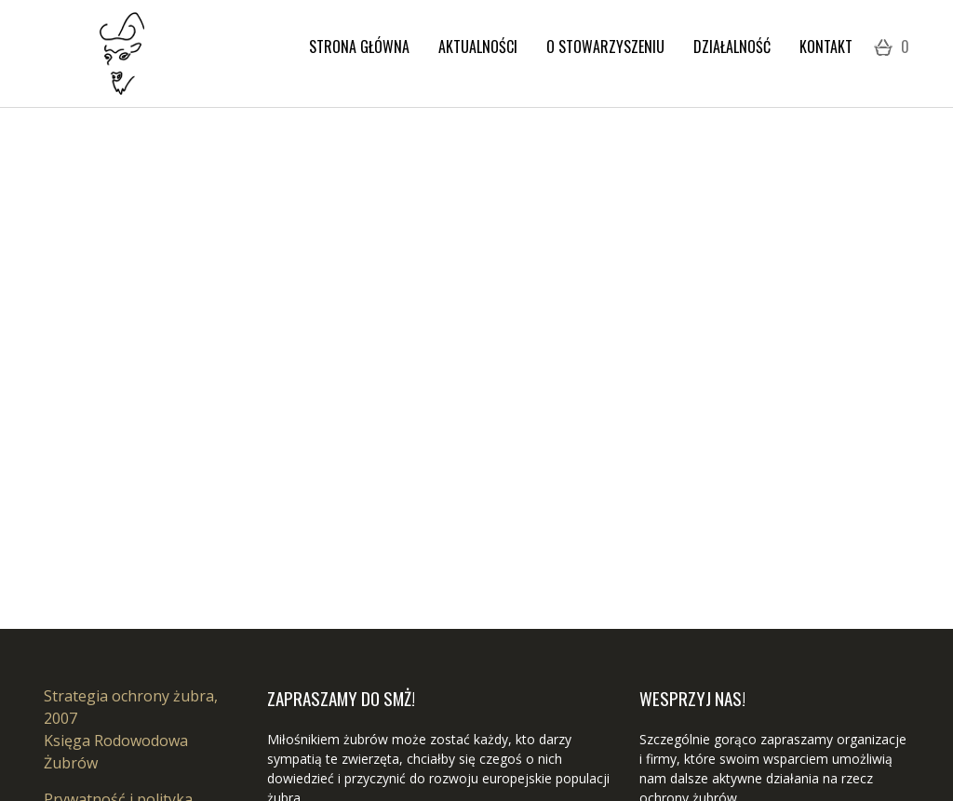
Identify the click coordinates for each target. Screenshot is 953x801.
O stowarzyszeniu (605, 46)
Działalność (732, 46)
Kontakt (825, 46)
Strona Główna (359, 46)
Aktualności (477, 46)
